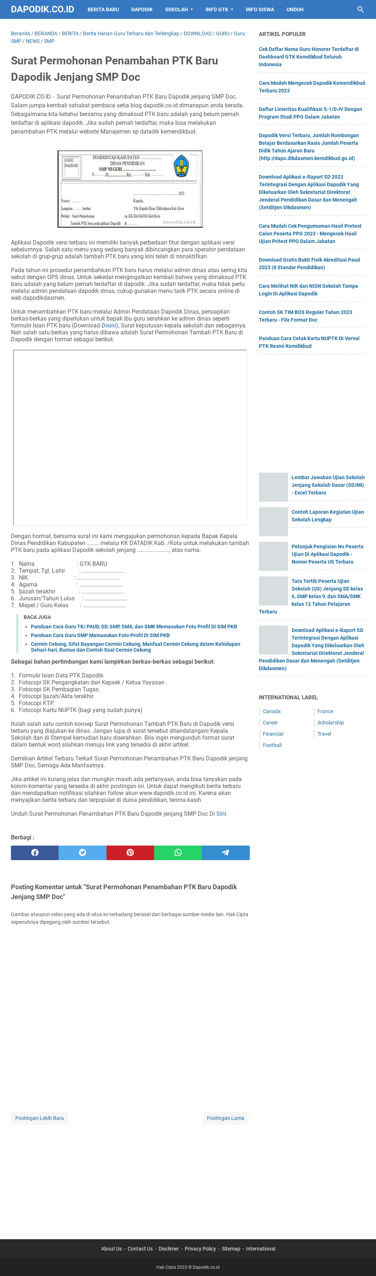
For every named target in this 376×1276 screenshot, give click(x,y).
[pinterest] (130, 853)
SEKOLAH (176, 9)
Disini (108, 325)
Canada (272, 711)
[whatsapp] (178, 853)
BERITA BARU (103, 9)
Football (272, 745)
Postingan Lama (225, 1118)
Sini (221, 813)
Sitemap (231, 1249)
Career (270, 723)
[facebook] (35, 853)
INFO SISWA (260, 9)
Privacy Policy (200, 1249)
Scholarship (330, 723)
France (325, 711)
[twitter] (82, 853)
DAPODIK (142, 9)
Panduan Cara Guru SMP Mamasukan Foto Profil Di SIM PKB (100, 635)
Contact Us (140, 1249)
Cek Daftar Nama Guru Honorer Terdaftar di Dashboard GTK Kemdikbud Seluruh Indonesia (309, 56)
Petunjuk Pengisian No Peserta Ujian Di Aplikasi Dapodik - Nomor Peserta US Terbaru (328, 554)
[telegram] (225, 853)
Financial (273, 734)
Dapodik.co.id (42, 9)
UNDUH (295, 9)
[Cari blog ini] (360, 9)
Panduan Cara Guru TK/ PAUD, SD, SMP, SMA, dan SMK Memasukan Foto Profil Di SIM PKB (134, 626)
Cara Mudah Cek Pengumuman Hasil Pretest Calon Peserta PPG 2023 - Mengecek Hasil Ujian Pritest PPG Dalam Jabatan (310, 233)
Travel (324, 734)
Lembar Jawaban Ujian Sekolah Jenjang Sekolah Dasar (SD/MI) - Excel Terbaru (328, 485)
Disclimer (169, 1249)
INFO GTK (216, 9)
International (260, 1249)
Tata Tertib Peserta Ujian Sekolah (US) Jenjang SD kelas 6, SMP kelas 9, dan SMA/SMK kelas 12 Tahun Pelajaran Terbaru (311, 596)
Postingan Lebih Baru (39, 1118)
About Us (111, 1249)
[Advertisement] (130, 1177)
